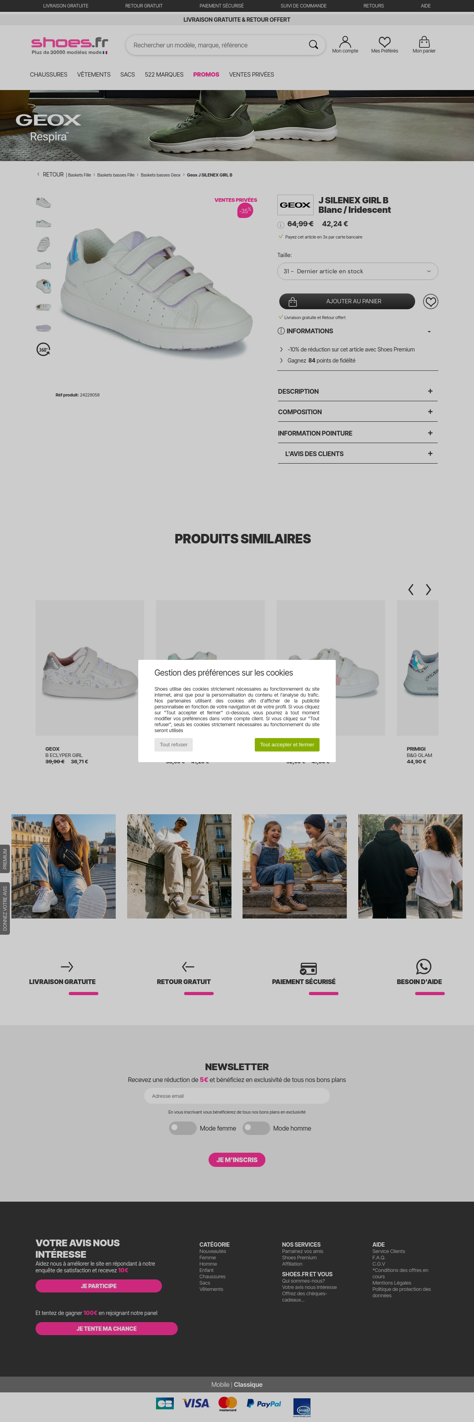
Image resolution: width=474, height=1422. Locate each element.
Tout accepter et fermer (287, 745)
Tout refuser (174, 745)
